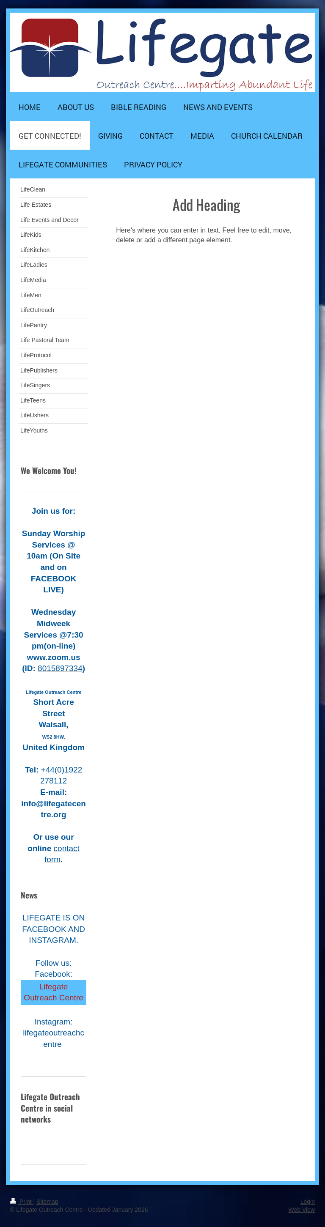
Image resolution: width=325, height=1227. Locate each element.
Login (307, 1201)
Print (21, 1201)
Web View (301, 1209)
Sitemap (47, 1201)
